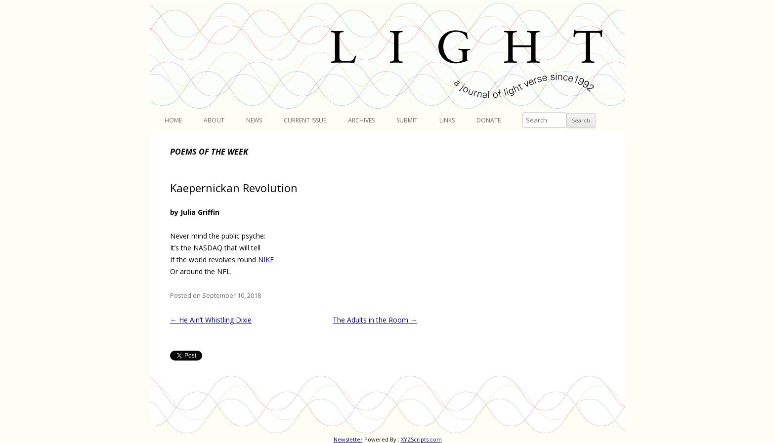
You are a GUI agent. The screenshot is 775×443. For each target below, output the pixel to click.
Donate (488, 120)
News (254, 120)
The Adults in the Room (375, 319)
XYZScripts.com (421, 439)
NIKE (266, 259)
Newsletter (348, 439)
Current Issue (305, 120)
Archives (361, 120)
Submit (407, 120)
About (214, 120)
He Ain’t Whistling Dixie (211, 319)
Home (173, 120)
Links (447, 120)
